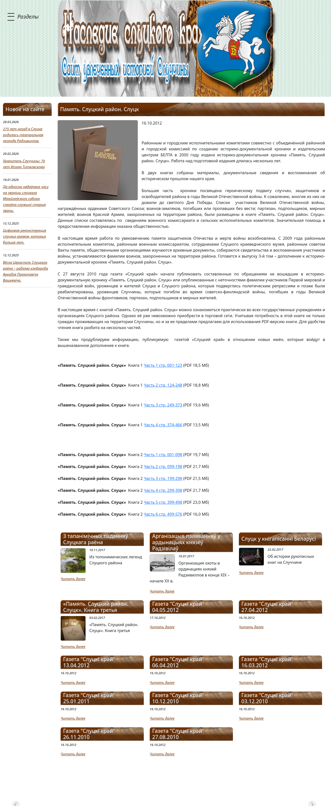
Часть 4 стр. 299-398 (163, 490)
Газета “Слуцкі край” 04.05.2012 (178, 607)
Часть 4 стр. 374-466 (163, 425)
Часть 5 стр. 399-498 (163, 502)
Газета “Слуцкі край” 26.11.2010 (89, 734)
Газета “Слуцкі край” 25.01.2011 (89, 698)
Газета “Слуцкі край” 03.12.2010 (267, 698)
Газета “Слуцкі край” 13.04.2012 (89, 662)
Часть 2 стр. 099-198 (163, 466)
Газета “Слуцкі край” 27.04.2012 (267, 607)
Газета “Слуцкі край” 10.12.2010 (178, 698)
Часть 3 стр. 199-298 (163, 478)
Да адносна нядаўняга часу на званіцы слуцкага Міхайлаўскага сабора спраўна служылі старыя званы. (25, 198)
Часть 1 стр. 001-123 (163, 365)
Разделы (28, 16)
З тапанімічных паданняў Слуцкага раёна (95, 539)
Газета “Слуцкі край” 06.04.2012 (178, 662)
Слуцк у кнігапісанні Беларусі (278, 539)
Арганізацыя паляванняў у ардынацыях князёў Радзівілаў (186, 542)
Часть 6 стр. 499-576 (163, 514)
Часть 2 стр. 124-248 (163, 385)
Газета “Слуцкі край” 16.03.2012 (267, 662)
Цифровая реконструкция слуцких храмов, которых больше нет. (24, 236)
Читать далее (73, 578)
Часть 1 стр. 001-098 (163, 454)
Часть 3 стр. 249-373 (163, 405)
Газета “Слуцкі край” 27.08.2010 (178, 734)
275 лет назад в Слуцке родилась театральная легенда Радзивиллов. (23, 135)
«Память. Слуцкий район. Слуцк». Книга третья (95, 607)
